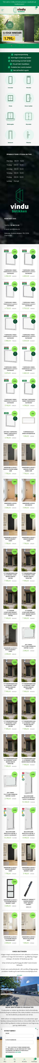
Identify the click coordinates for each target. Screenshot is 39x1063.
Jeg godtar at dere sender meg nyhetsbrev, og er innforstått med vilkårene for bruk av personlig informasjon (18, 1049)
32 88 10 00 (14, 225)
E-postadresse (19, 1041)
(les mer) (18, 1052)
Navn (19, 1035)
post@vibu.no (15, 229)
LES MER (19, 975)
